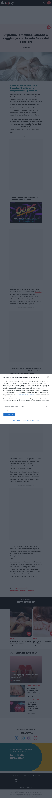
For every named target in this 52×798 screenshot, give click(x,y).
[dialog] (26, 399)
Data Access (26, 420)
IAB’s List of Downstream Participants (25, 394)
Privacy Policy (35, 420)
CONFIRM (9, 414)
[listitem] (26, 406)
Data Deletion (16, 420)
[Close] (48, 377)
